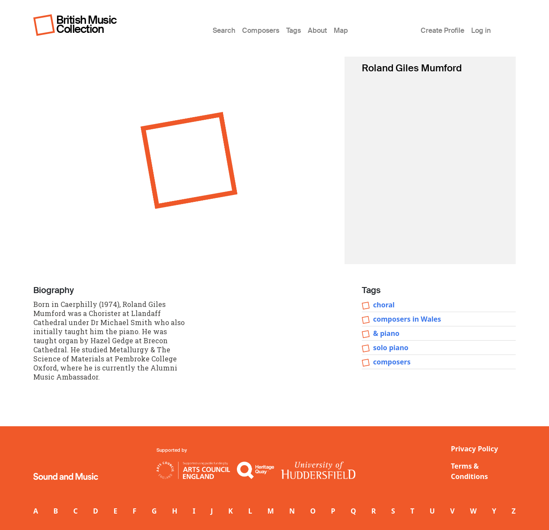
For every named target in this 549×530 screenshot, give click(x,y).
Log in (481, 30)
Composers (260, 30)
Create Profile (442, 30)
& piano (386, 333)
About (317, 30)
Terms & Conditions (469, 471)
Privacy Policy (474, 448)
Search (224, 30)
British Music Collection (86, 24)
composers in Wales (407, 319)
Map (341, 30)
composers (392, 362)
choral (384, 305)
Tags (293, 30)
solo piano (391, 347)
